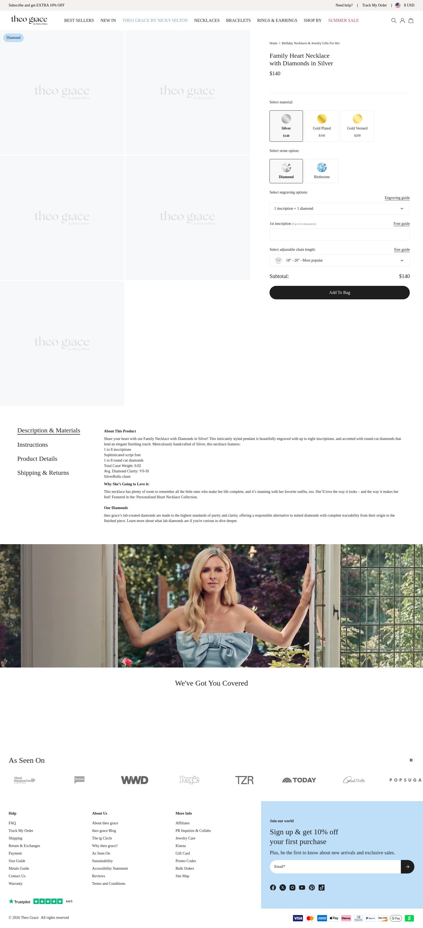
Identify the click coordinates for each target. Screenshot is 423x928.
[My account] (402, 20)
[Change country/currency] (400, 5)
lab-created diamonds (139, 515)
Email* (279, 867)
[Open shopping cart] (411, 20)
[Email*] (335, 866)
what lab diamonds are (172, 521)
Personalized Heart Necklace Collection (167, 497)
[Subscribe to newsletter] (407, 866)
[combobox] (340, 209)
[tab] (48, 430)
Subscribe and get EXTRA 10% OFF (36, 5)
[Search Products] (394, 20)
